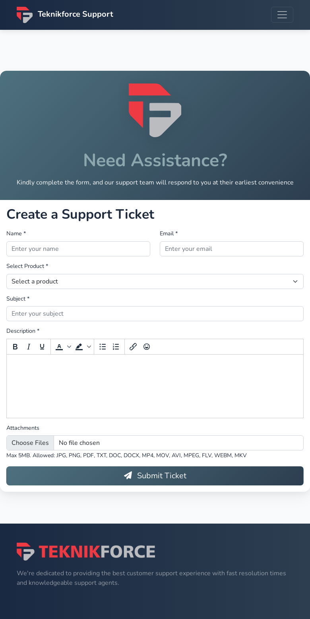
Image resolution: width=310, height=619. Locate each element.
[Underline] (42, 348)
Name (16, 235)
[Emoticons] (146, 348)
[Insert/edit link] (133, 348)
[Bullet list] (102, 348)
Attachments (22, 429)
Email (169, 235)
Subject (17, 300)
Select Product (27, 268)
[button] (62, 348)
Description (22, 333)
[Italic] (28, 348)
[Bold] (15, 348)
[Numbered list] (116, 348)
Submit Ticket (155, 477)
